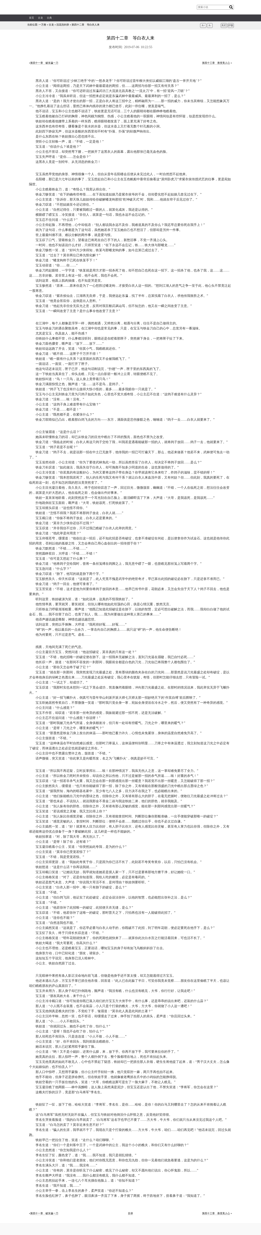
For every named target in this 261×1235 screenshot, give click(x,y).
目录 (130, 1213)
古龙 (40, 17)
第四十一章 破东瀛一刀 (44, 63)
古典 (49, 17)
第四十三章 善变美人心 (216, 63)
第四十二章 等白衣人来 (86, 24)
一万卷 (42, 24)
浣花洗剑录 (62, 24)
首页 (31, 17)
